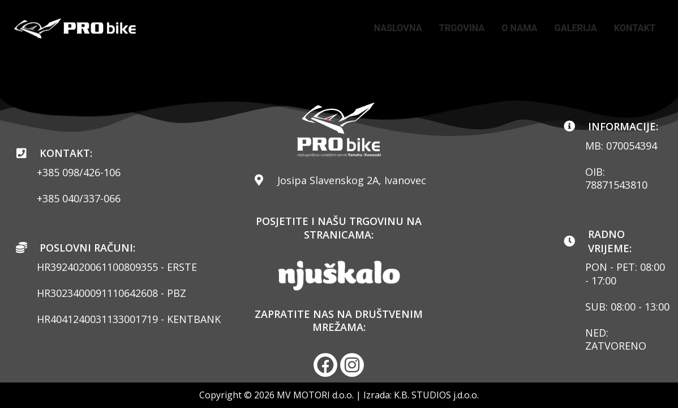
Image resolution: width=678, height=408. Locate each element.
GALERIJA (631, 20)
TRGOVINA (509, 20)
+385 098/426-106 (79, 171)
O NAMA (571, 20)
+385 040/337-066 (79, 198)
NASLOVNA (440, 20)
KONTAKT (632, 36)
